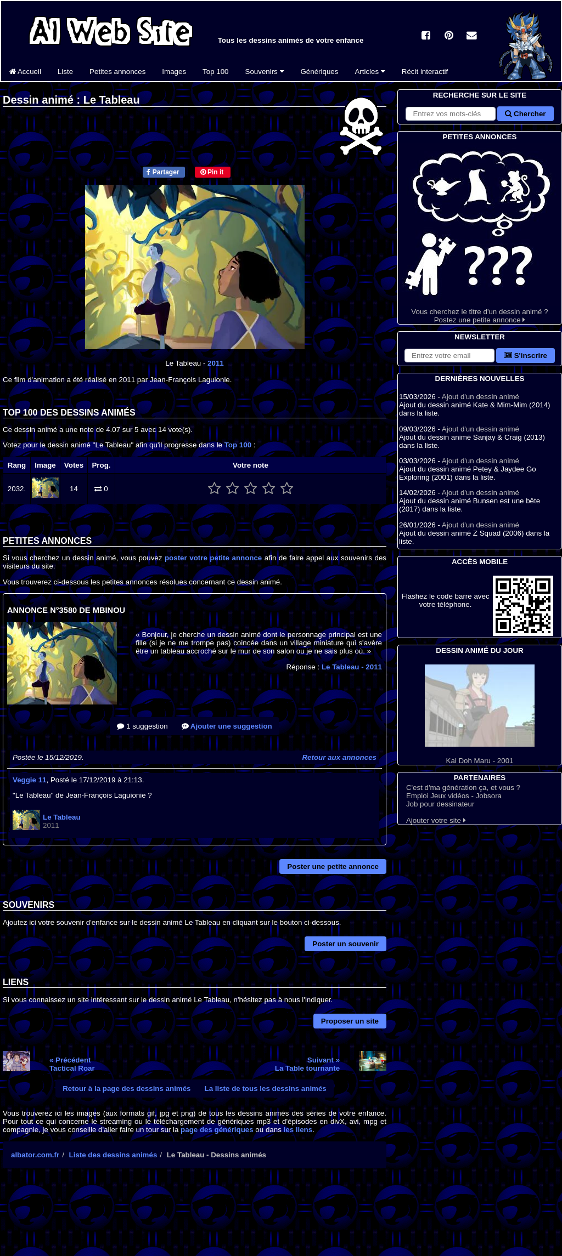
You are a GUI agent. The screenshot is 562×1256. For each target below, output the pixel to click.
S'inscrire (525, 355)
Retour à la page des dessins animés (126, 1088)
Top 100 (215, 71)
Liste (65, 71)
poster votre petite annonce (213, 558)
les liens (298, 1130)
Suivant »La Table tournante (307, 1064)
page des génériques (217, 1130)
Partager (163, 172)
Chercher (525, 114)
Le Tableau (352, 667)
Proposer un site (350, 1021)
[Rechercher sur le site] (451, 114)
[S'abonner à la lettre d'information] (449, 355)
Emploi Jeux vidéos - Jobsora (454, 796)
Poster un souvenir (345, 944)
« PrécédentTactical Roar (72, 1064)
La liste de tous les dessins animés (266, 1088)
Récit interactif (425, 71)
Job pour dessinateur (440, 804)
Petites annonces (117, 71)
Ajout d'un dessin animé (480, 397)
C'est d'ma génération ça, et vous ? (463, 787)
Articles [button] (370, 71)
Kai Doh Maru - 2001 (479, 714)
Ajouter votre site (436, 820)
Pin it (212, 172)
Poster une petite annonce (333, 866)
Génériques (320, 71)
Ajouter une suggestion (227, 726)
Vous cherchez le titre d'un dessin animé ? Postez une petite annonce (479, 233)
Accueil (25, 71)
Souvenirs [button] (264, 71)
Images (174, 71)
